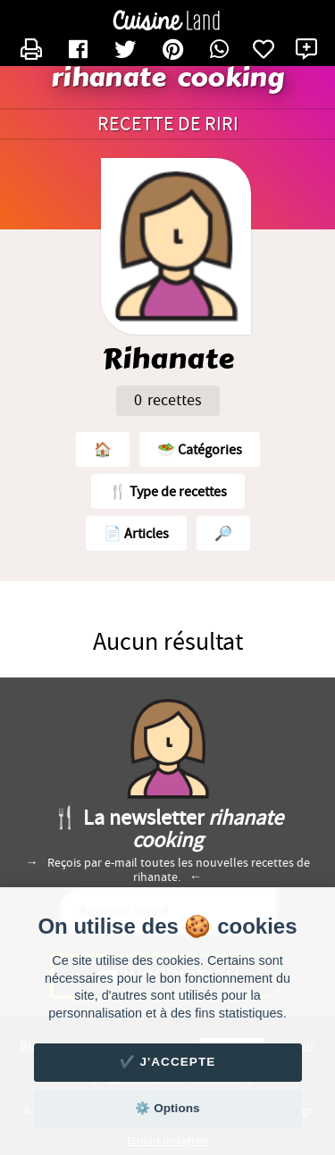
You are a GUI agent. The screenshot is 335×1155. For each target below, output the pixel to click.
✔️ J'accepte (168, 1061)
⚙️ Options (167, 1108)
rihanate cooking (167, 78)
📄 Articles (136, 534)
